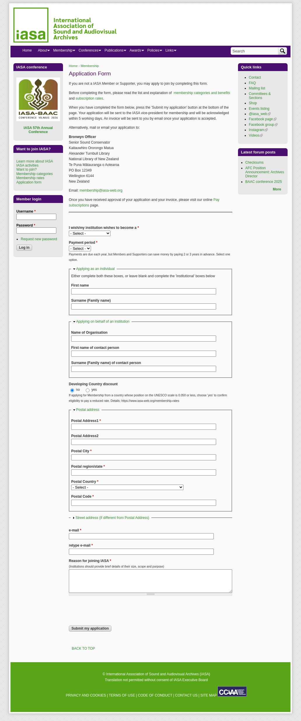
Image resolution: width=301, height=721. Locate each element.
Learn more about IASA (34, 161)
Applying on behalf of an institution (103, 321)
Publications (113, 51)
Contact (255, 77)
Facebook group (263, 125)
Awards (135, 51)
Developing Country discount (93, 384)
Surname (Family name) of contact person (106, 363)
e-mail (75, 530)
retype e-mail (81, 545)
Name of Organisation (89, 333)
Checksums (254, 162)
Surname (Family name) (91, 300)
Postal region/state (88, 466)
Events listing (259, 109)
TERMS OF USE (122, 700)
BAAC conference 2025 (263, 182)
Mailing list (257, 88)
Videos (256, 135)
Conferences (88, 51)
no (78, 390)
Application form (28, 182)
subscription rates (89, 98)
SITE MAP (208, 700)
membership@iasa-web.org (101, 190)
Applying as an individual (95, 269)
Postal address (87, 410)
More (277, 189)
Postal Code (82, 496)
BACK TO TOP (83, 653)
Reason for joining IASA (90, 561)
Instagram (258, 130)
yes (94, 390)
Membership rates (30, 178)
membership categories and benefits (202, 93)
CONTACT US (186, 700)
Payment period (83, 243)
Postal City (81, 451)
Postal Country (84, 482)
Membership (90, 66)
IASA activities (27, 165)
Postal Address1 (86, 421)
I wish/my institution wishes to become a (104, 228)
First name (80, 285)
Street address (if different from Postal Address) (112, 518)
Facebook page (262, 119)
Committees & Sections (260, 96)
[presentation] (113, 615)
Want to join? (26, 169)
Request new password (39, 239)
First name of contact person (95, 348)
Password (25, 225)
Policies (153, 51)
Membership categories (34, 174)
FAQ (252, 83)
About (42, 51)
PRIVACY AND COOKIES (86, 700)
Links (169, 51)
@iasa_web (260, 114)
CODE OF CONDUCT (155, 700)
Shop (253, 103)
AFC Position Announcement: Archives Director (264, 172)
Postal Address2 (85, 436)
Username (26, 211)
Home (73, 66)
